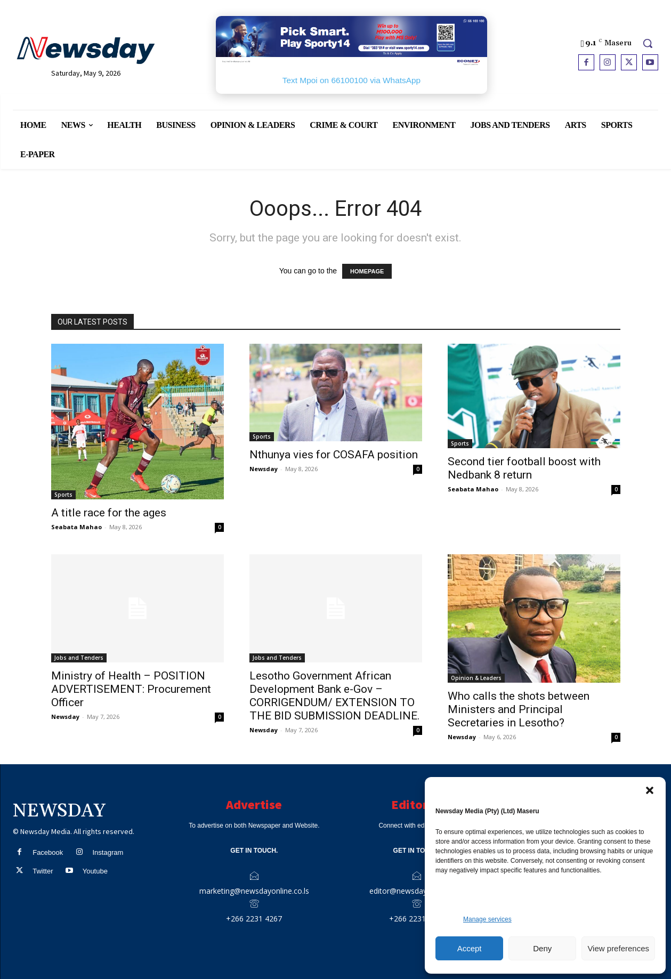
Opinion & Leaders (476, 678)
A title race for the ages (108, 512)
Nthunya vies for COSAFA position (333, 454)
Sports (63, 494)
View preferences (618, 948)
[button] (649, 790)
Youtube (95, 871)
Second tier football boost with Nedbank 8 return (524, 468)
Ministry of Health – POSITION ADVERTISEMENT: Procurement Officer (131, 689)
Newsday (263, 469)
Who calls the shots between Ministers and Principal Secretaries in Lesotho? (518, 709)
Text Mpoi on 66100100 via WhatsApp (351, 80)
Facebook (48, 852)
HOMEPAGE (367, 271)
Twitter (43, 871)
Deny (542, 948)
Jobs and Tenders (78, 657)
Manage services (487, 919)
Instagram (107, 852)
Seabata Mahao (76, 527)
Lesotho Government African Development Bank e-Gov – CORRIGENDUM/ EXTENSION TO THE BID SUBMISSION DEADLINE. (334, 695)
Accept (469, 948)
